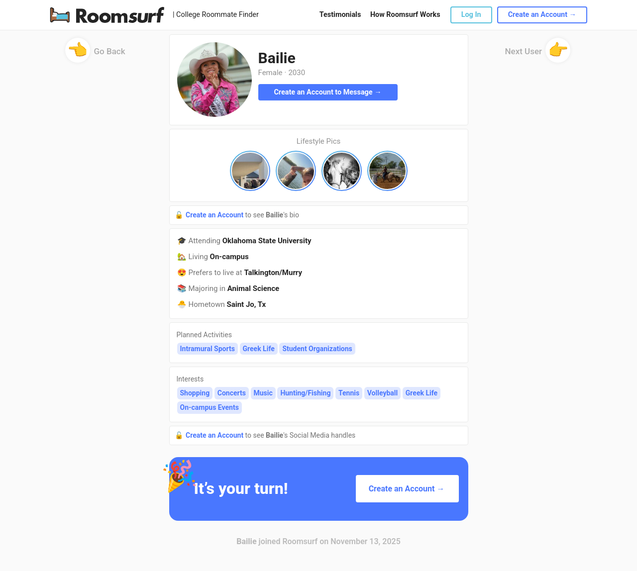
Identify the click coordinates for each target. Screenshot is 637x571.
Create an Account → (542, 14)
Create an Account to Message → (327, 92)
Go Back (95, 54)
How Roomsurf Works (405, 14)
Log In (471, 14)
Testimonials (340, 14)
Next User (538, 54)
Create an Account (215, 215)
